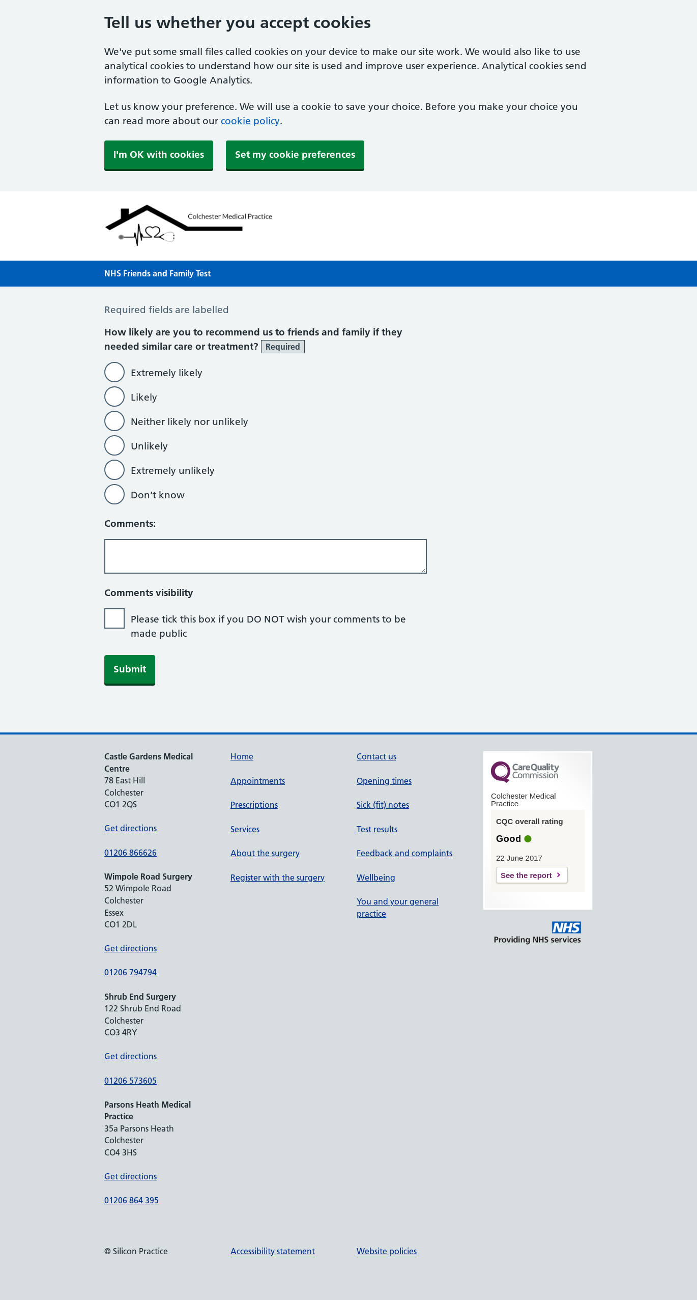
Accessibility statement (272, 1251)
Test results (377, 829)
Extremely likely (166, 373)
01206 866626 (130, 852)
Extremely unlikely (173, 470)
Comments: (130, 523)
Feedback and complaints (404, 853)
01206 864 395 (131, 1200)
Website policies (387, 1251)
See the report (526, 875)
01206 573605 (130, 1081)
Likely (144, 397)
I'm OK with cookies (158, 154)
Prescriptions (254, 805)
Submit (129, 669)
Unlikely (149, 446)
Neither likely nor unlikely (189, 422)
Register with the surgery (277, 877)
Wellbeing (376, 877)
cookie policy (250, 121)
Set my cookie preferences (295, 154)
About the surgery (265, 853)
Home (241, 756)
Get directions (130, 828)
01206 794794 (130, 972)
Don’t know (158, 495)
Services (244, 829)
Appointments (257, 781)
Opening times (384, 781)
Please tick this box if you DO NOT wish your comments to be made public (268, 626)
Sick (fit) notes (383, 805)
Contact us (376, 756)
